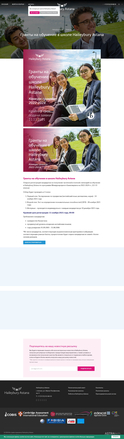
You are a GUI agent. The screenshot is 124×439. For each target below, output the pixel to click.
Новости (69, 29)
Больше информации (87, 437)
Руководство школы (76, 391)
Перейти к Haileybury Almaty (49, 12)
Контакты (99, 388)
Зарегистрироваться (34, 242)
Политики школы (102, 391)
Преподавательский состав (106, 394)
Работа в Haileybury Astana (78, 394)
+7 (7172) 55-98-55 (45, 396)
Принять (116, 436)
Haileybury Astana (57, 29)
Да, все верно (34, 12)
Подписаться (86, 368)
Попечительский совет (76, 388)
